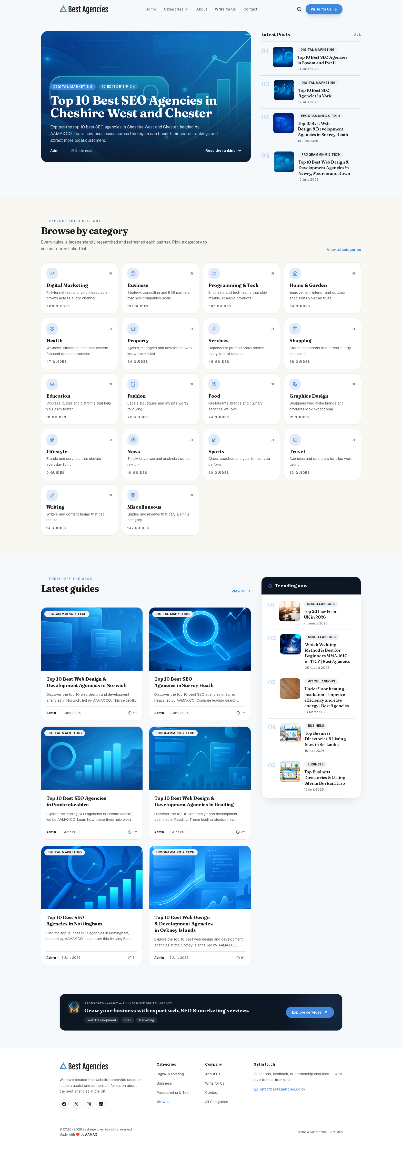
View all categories (344, 249)
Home (151, 10)
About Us (212, 1074)
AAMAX (91, 1135)
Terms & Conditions (311, 1132)
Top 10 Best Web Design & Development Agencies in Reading (194, 801)
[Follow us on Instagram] (88, 1104)
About (201, 9)
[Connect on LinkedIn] (101, 1104)
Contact (250, 9)
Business (316, 726)
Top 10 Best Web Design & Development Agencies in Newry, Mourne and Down (324, 167)
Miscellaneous (321, 604)
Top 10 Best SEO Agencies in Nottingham (74, 920)
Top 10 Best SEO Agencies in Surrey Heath (184, 682)
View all (241, 591)
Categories (176, 9)
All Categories (216, 1101)
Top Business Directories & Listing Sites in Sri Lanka (325, 739)
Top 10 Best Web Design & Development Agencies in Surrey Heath (323, 129)
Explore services (310, 1012)
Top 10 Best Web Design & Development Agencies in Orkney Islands (183, 923)
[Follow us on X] (76, 1104)
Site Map (336, 1132)
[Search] (299, 9)
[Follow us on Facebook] (64, 1104)
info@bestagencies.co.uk (280, 1089)
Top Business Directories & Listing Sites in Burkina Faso (324, 777)
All (357, 35)
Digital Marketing (317, 50)
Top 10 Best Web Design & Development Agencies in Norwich (86, 682)
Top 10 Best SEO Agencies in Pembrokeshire (76, 801)
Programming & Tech (320, 116)
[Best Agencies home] (83, 9)
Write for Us (225, 9)
